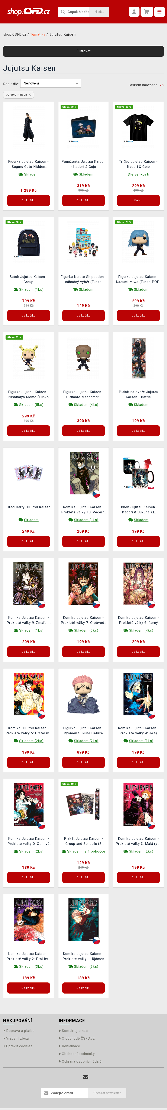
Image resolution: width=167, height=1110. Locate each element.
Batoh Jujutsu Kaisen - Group (29, 279)
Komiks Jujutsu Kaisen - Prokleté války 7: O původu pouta (83, 621)
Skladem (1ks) (31, 290)
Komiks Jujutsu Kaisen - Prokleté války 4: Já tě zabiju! (138, 731)
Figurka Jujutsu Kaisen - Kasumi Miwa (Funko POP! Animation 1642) (138, 280)
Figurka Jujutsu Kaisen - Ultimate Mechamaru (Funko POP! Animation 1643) (83, 395)
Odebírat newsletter (107, 1093)
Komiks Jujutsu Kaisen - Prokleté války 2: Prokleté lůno (29, 957)
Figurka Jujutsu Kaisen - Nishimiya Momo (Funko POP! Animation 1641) (28, 395)
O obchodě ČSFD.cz (77, 1038)
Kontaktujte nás (73, 1031)
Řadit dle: (11, 84)
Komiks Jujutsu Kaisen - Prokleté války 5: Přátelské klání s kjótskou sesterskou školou (28, 731)
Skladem (31, 174)
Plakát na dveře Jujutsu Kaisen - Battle (138, 394)
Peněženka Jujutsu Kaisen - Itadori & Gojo (83, 164)
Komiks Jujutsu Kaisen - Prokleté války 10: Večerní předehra (83, 510)
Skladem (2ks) (31, 741)
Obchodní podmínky (77, 1054)
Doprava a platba (19, 1031)
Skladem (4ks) (86, 405)
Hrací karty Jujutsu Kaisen (29, 507)
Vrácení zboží (16, 1038)
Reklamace (69, 1046)
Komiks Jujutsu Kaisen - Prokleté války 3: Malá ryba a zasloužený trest (138, 842)
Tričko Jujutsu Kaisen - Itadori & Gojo (138, 164)
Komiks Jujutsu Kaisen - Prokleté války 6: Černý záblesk (138, 621)
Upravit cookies (18, 1046)
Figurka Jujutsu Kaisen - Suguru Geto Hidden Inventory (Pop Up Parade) (28, 165)
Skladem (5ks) (31, 405)
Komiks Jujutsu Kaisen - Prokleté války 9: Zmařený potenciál (29, 621)
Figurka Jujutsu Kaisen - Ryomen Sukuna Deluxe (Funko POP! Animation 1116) (83, 731)
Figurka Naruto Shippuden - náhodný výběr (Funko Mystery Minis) (83, 280)
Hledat (99, 12)
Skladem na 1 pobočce (86, 851)
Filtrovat (84, 51)
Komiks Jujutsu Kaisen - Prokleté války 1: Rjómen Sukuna (83, 957)
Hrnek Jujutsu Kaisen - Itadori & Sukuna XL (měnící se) (138, 510)
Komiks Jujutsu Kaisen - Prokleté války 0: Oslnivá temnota (28, 842)
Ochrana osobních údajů (80, 1061)
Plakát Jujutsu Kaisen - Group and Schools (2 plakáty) (83, 842)
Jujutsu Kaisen (18, 94)
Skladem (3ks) (86, 630)
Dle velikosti (138, 174)
